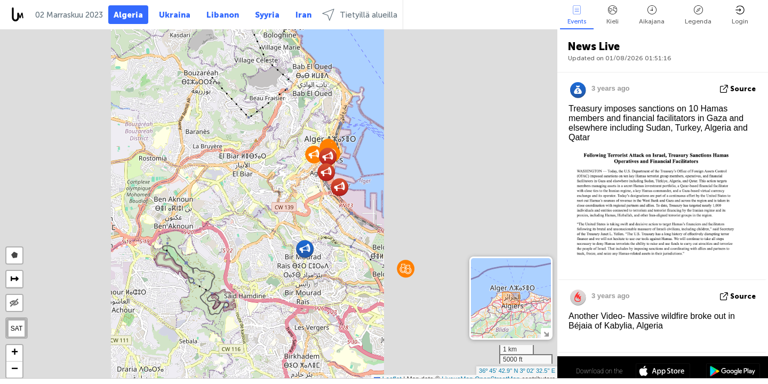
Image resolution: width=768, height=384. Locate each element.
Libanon (222, 15)
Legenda (698, 15)
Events (576, 15)
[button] (313, 154)
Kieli (612, 15)
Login (740, 15)
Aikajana (652, 15)
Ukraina (174, 15)
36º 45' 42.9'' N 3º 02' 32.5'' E (517, 370)
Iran (303, 15)
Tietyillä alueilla (359, 15)
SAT (16, 328)
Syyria (267, 15)
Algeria (128, 15)
